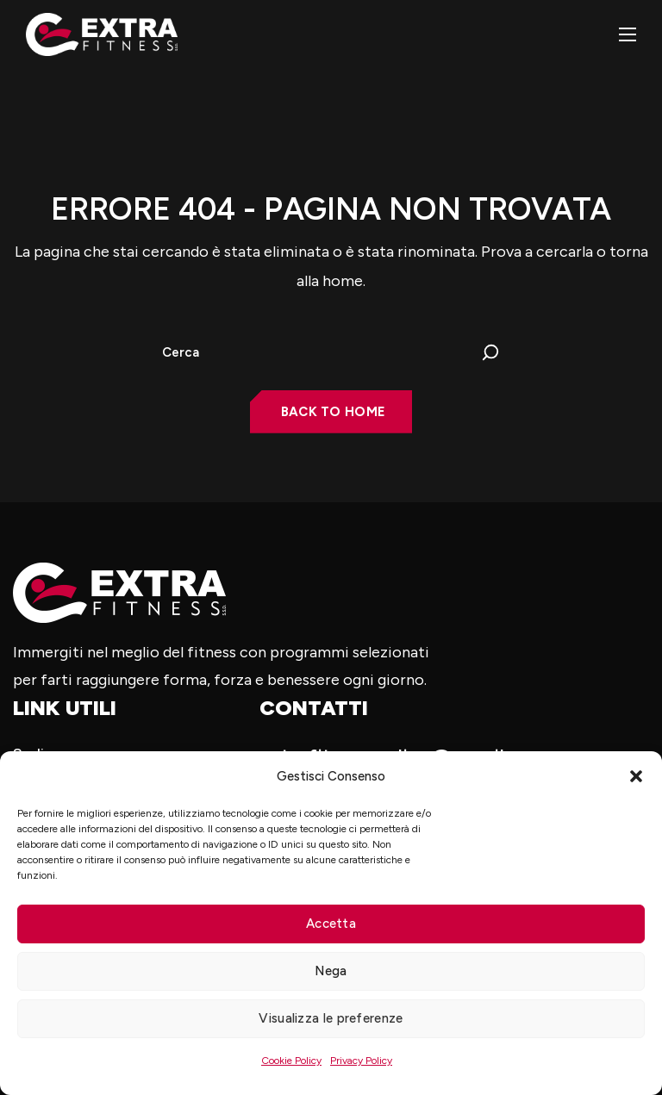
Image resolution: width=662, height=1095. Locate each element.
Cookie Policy (291, 1061)
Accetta (331, 923)
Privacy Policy (361, 1061)
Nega (331, 971)
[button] (636, 776)
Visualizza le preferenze (331, 1018)
